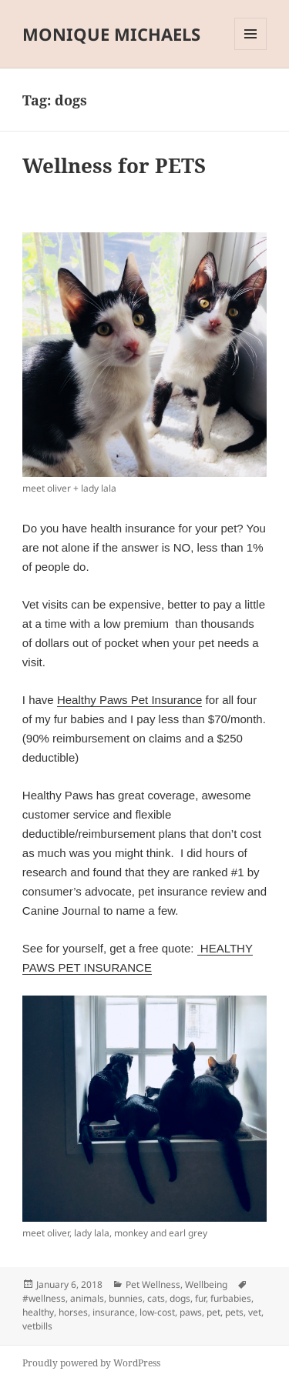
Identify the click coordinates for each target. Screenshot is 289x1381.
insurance (113, 1312)
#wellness (44, 1298)
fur (200, 1298)
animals (87, 1298)
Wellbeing (206, 1284)
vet (254, 1312)
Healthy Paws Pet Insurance (129, 699)
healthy (38, 1312)
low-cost (157, 1312)
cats (156, 1298)
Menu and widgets (251, 49)
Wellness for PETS (114, 165)
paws (191, 1312)
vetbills (37, 1326)
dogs (180, 1298)
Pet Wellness (153, 1284)
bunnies (126, 1298)
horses (73, 1312)
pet (213, 1312)
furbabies (230, 1298)
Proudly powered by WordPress (91, 1362)
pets (234, 1312)
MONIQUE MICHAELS (111, 33)
